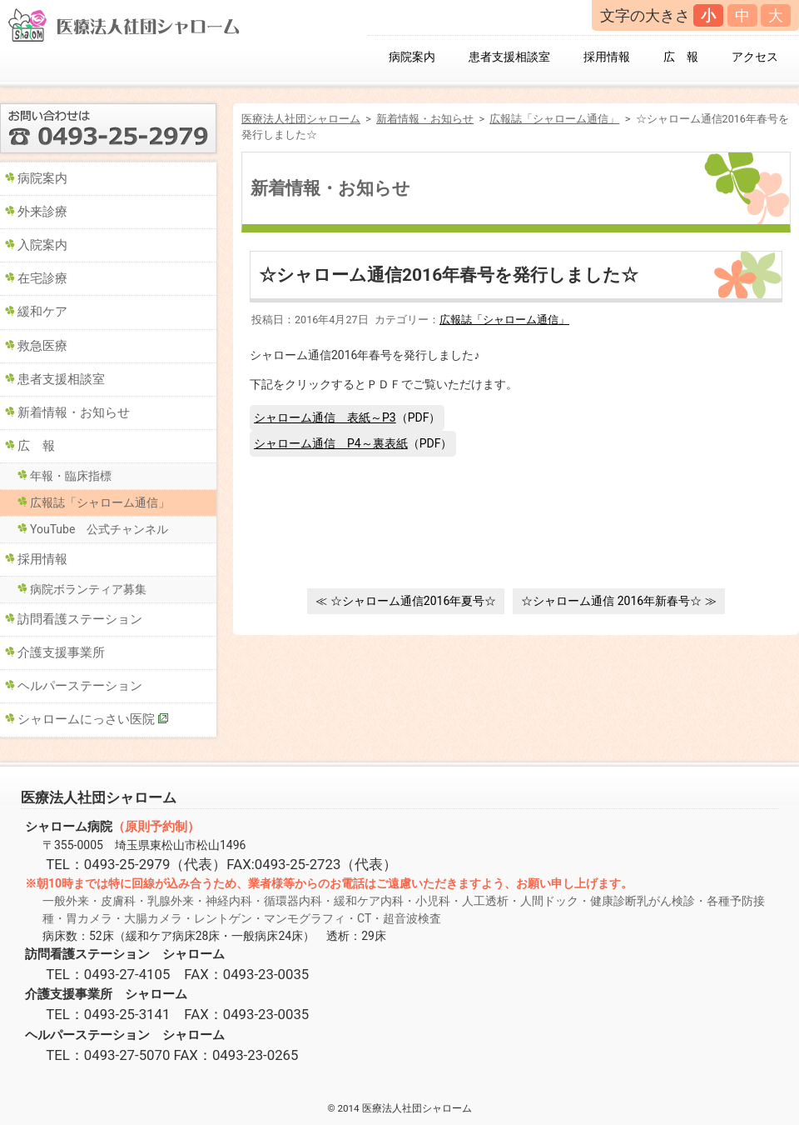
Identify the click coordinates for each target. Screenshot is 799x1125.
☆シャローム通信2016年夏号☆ (413, 601)
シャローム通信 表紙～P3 (325, 417)
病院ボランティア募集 (88, 589)
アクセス (755, 56)
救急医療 (42, 345)
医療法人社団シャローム (300, 118)
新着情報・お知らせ (425, 118)
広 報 (680, 56)
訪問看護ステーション (79, 619)
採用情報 (606, 56)
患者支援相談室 (509, 56)
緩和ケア (42, 311)
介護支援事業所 (61, 652)
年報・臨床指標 (71, 475)
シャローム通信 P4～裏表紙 (331, 443)
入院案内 (42, 245)
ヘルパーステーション (79, 685)
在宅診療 (42, 278)
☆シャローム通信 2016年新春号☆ (611, 601)
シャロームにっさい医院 (86, 719)
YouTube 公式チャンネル (99, 529)
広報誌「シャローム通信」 (554, 118)
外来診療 (42, 211)
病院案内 (412, 56)
